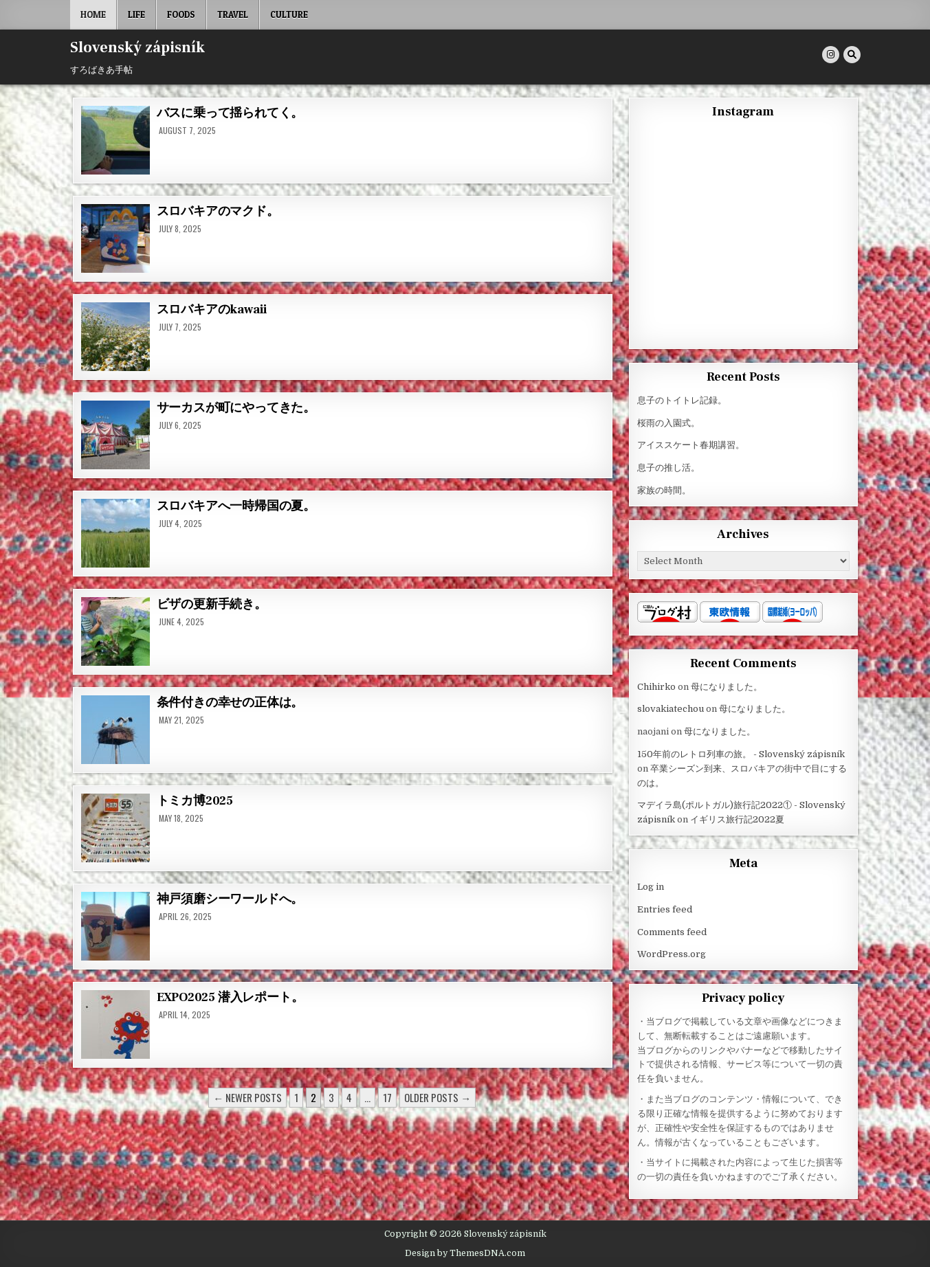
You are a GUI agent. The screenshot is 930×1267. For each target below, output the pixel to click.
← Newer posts (247, 1097)
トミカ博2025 (195, 801)
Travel (232, 14)
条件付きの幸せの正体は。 (230, 702)
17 (387, 1097)
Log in (650, 887)
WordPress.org (671, 954)
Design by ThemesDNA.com (465, 1253)
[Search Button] (852, 54)
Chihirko (656, 687)
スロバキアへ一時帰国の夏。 (236, 506)
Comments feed (672, 932)
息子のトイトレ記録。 (682, 400)
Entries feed (664, 909)
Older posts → (437, 1097)
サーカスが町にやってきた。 (236, 408)
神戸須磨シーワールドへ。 (230, 899)
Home (93, 14)
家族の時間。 (664, 490)
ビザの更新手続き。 (212, 604)
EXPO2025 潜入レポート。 (230, 997)
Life (136, 14)
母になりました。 (726, 687)
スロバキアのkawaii (212, 309)
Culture (289, 14)
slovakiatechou (670, 709)
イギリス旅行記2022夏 (737, 819)
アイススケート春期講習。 (690, 445)
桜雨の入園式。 (668, 423)
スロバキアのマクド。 (218, 211)
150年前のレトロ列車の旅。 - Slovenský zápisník (741, 754)
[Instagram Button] (830, 54)
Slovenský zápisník (137, 47)
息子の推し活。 (668, 467)
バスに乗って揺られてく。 (230, 113)
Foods (181, 14)
